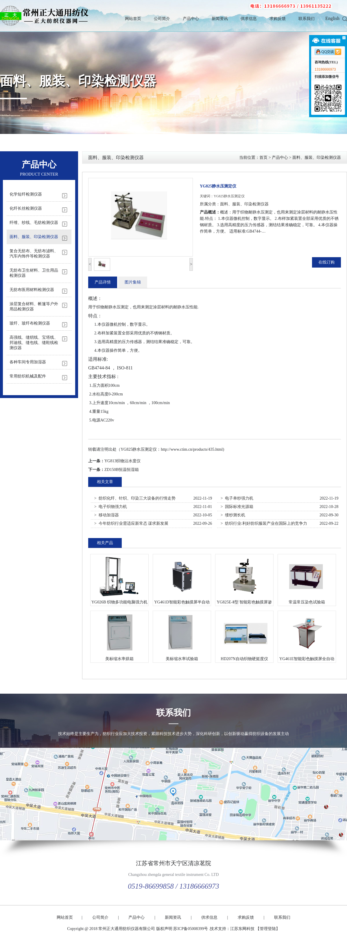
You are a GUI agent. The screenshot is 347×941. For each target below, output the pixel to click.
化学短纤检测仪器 (26, 194)
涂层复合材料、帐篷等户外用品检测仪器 (34, 306)
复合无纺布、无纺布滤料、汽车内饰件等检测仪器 (34, 253)
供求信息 (249, 18)
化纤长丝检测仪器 (26, 208)
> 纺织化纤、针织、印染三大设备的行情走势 (135, 498)
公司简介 (162, 18)
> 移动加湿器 (106, 515)
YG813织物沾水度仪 (122, 461)
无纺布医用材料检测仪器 (32, 290)
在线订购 (326, 262)
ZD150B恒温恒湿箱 (121, 469)
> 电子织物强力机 (110, 506)
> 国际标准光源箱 (237, 506)
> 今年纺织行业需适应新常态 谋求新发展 (131, 523)
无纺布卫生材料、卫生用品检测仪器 (34, 273)
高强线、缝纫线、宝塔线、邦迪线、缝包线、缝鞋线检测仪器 (34, 342)
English (332, 18)
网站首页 (133, 18)
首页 (263, 157)
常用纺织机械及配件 (28, 376)
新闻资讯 (220, 18)
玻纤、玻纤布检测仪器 (30, 323)
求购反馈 (278, 18)
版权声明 (164, 929)
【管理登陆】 (268, 929)
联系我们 (306, 18)
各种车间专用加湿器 (28, 362)
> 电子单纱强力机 (237, 498)
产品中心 (191, 18)
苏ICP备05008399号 (190, 929)
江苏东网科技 (242, 929)
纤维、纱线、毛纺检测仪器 (34, 222)
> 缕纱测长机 (233, 515)
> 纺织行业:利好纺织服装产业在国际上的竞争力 (264, 523)
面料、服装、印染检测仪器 (78, 81)
